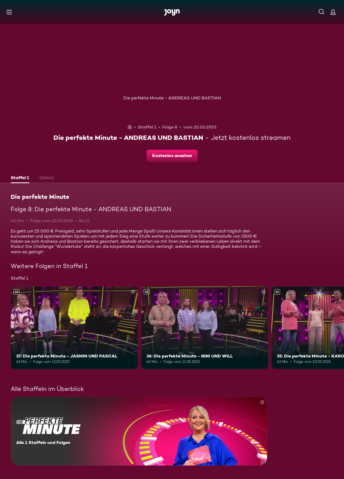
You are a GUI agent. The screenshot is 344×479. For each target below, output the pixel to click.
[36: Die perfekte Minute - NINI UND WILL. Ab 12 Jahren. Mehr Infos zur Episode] (204, 327)
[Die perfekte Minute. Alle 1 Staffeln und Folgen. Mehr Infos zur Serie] (139, 431)
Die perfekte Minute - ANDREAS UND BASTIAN (172, 97)
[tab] (20, 178)
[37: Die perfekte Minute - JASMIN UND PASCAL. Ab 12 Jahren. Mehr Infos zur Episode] (74, 327)
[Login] (333, 12)
